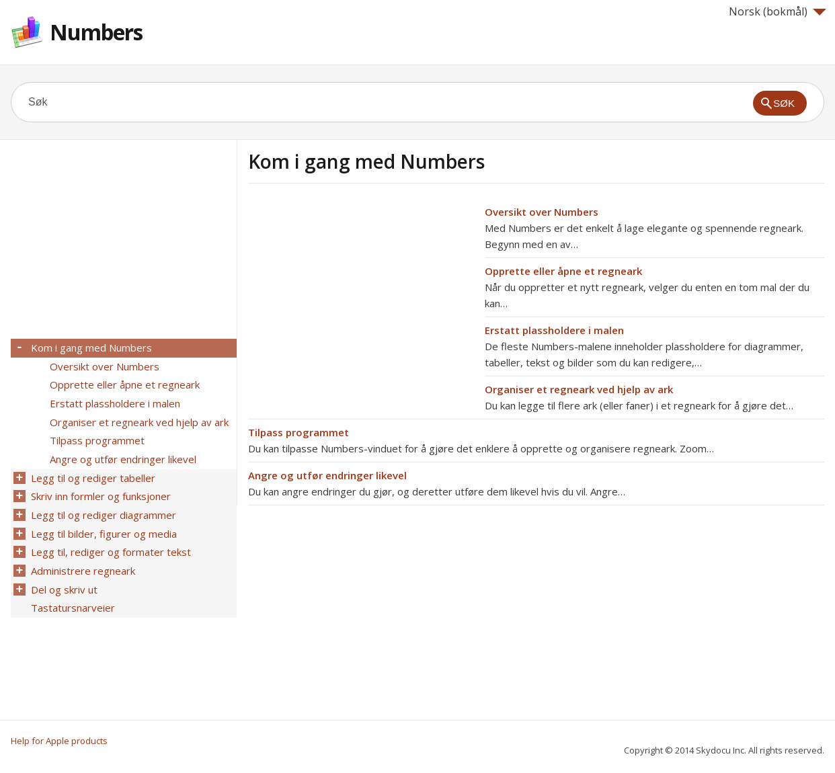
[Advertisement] (361, 298)
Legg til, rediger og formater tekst (110, 539)
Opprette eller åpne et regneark (563, 271)
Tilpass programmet (298, 432)
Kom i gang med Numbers (90, 347)
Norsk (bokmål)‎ (777, 11)
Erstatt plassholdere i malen (554, 330)
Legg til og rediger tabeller (92, 470)
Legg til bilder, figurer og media (102, 522)
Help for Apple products (59, 741)
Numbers (96, 31)
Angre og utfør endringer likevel (327, 475)
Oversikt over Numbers (541, 211)
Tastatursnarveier (72, 592)
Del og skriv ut (63, 574)
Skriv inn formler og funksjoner (99, 487)
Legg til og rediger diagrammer (102, 505)
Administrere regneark (82, 557)
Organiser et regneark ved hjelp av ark (579, 389)
